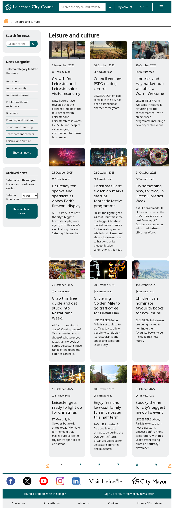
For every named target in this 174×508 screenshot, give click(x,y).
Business (12, 113)
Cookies (113, 503)
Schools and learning (19, 127)
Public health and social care (17, 104)
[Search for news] (18, 44)
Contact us (18, 503)
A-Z (144, 7)
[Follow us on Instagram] (60, 484)
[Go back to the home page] (6, 22)
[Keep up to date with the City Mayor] (149, 484)
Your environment (17, 95)
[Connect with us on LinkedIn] (76, 484)
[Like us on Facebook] (10, 484)
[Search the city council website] (82, 7)
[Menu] (161, 7)
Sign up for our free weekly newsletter (129, 494)
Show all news (22, 152)
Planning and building (20, 120)
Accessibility (52, 503)
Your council (13, 81)
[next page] (168, 465)
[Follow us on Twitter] (27, 484)
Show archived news (22, 211)
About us (84, 503)
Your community (16, 88)
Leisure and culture (18, 141)
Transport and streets (20, 134)
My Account (125, 7)
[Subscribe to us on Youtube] (43, 484)
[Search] (110, 7)
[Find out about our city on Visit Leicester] (106, 484)
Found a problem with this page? (45, 494)
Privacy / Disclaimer (149, 503)
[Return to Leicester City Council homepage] (31, 10)
